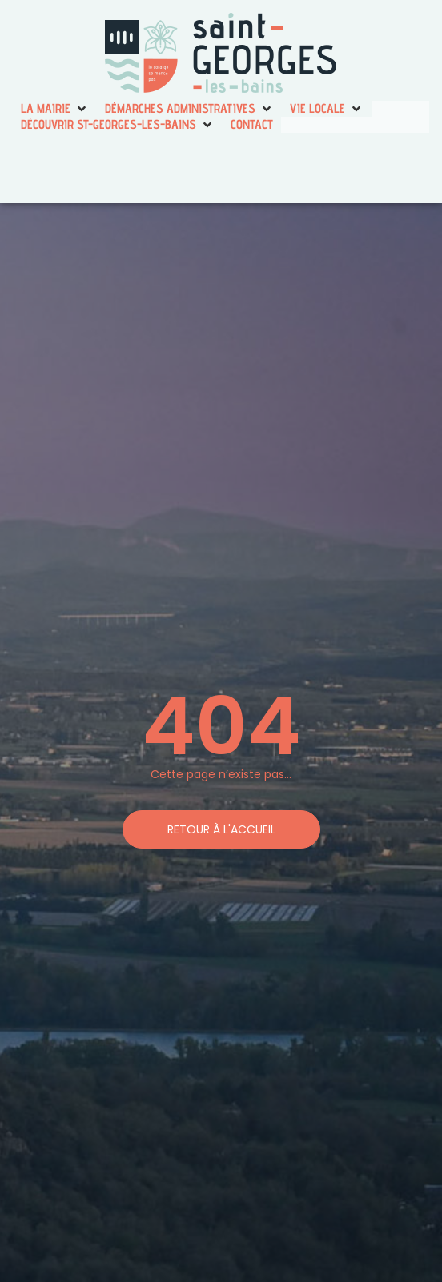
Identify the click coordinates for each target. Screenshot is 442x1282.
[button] (55, 109)
